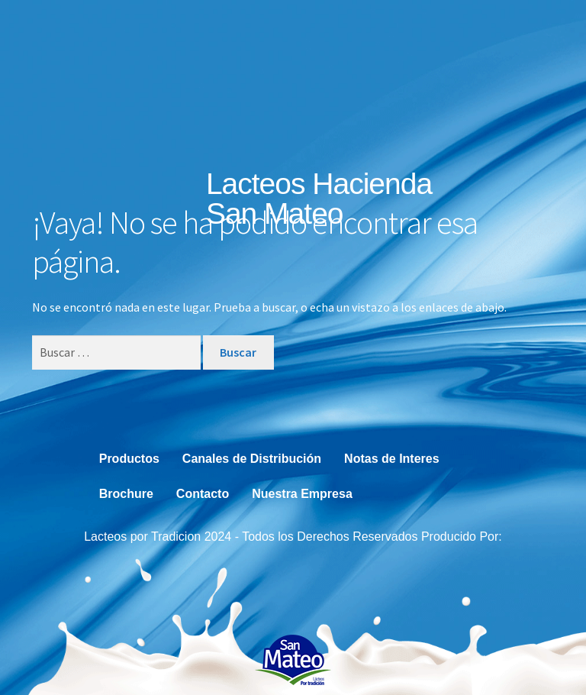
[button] (488, 207)
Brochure (126, 493)
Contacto (202, 493)
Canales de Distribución (251, 458)
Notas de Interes (391, 458)
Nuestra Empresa (302, 493)
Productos (129, 458)
